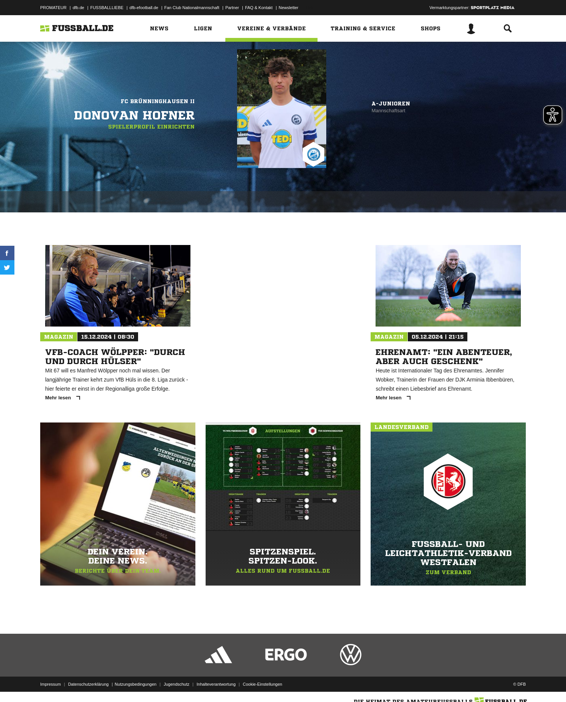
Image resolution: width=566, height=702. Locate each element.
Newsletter (289, 7)
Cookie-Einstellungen (262, 684)
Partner (232, 7)
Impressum (50, 684)
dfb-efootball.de (143, 7)
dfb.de (78, 7)
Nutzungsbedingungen (135, 684)
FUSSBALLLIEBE (106, 7)
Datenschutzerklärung (88, 684)
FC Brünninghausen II (158, 101)
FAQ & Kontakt (259, 7)
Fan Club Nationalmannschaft (191, 7)
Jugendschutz (176, 684)
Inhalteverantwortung (216, 684)
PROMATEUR (53, 7)
